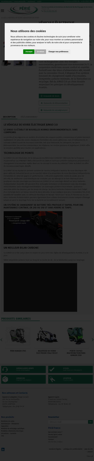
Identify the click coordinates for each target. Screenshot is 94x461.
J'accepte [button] (29, 52)
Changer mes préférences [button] (58, 52)
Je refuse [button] (40, 52)
